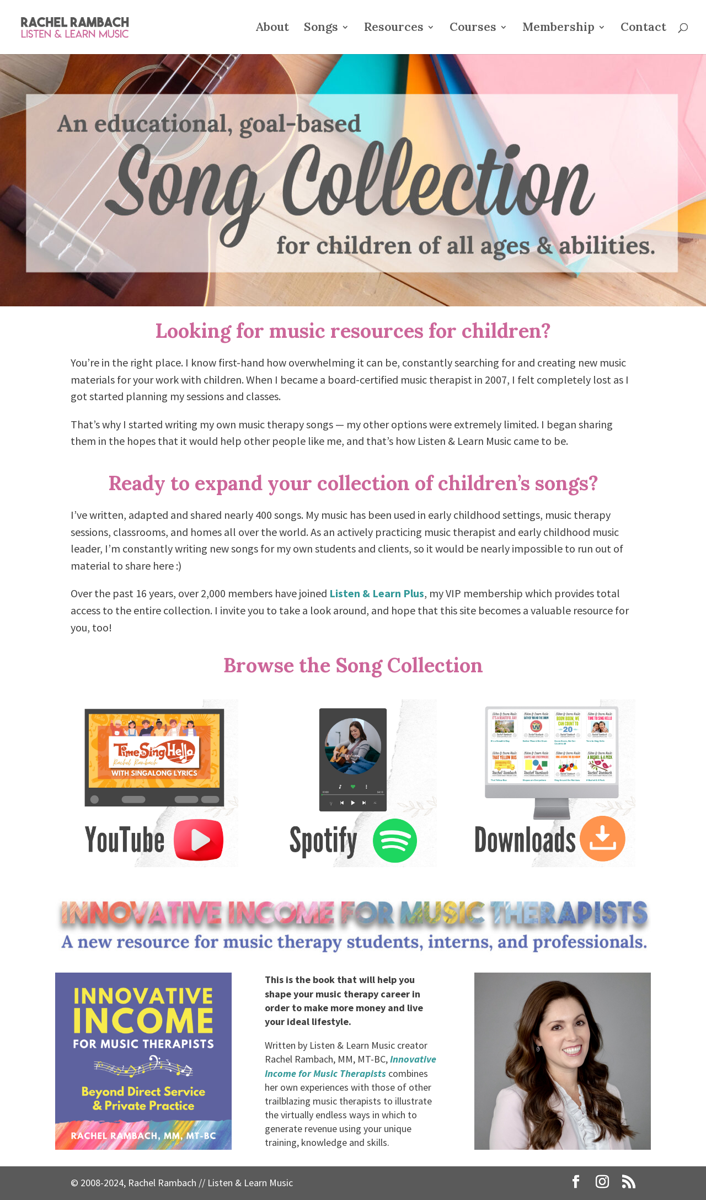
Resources (394, 28)
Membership (558, 28)
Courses (473, 28)
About (272, 28)
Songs (321, 28)
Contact (643, 28)
